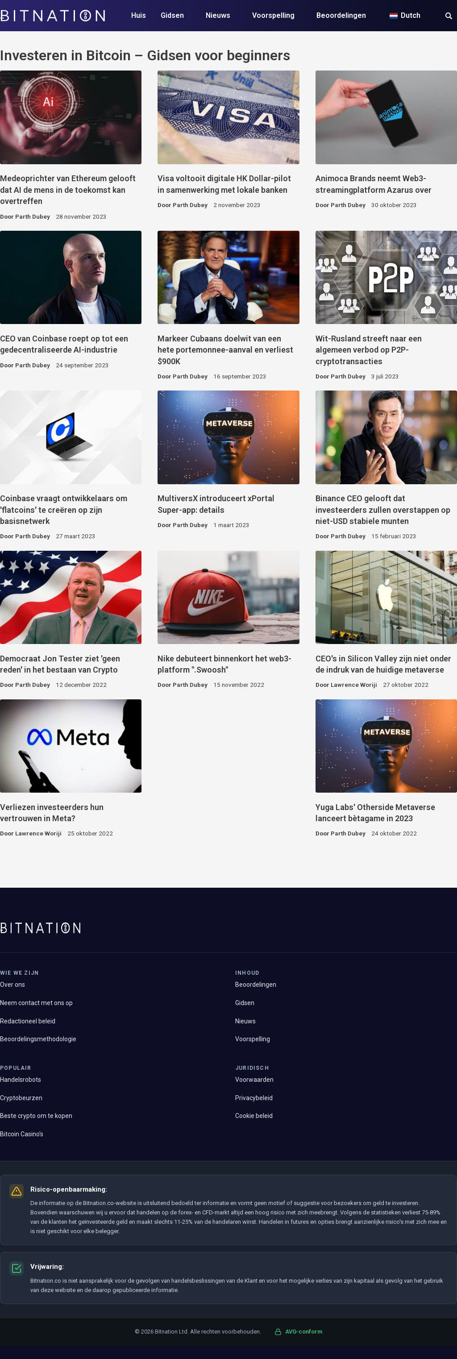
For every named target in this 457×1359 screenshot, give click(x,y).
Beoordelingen (341, 15)
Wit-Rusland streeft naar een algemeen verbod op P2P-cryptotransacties (369, 350)
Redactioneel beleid (27, 1021)
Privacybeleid (254, 1097)
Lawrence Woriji (354, 684)
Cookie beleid (254, 1115)
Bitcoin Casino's (21, 1134)
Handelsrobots (20, 1079)
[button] (449, 16)
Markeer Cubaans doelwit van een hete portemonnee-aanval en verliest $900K (225, 350)
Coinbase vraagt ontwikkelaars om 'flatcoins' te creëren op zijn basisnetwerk (63, 510)
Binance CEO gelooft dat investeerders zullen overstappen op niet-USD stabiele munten (383, 510)
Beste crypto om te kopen (36, 1115)
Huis (138, 15)
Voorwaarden (254, 1079)
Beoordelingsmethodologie (38, 1039)
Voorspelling (273, 15)
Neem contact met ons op (36, 1002)
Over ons (12, 984)
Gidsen (172, 15)
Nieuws (218, 15)
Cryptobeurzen (21, 1097)
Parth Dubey (32, 216)
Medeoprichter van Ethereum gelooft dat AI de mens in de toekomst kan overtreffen (68, 190)
